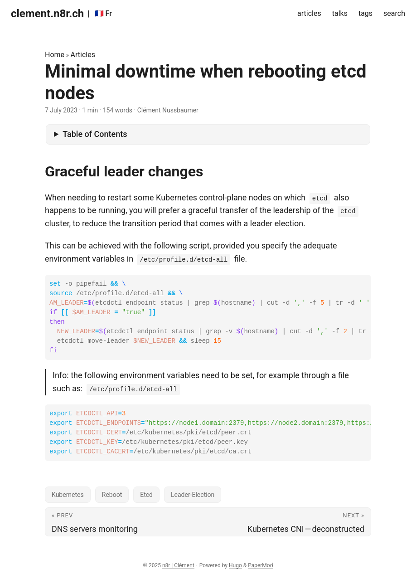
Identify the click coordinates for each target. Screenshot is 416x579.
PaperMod (260, 565)
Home (54, 54)
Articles (83, 54)
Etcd (146, 494)
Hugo (235, 565)
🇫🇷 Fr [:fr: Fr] (103, 13)
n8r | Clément (178, 565)
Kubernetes (68, 494)
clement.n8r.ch (47, 13)
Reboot (112, 494)
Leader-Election (192, 494)
